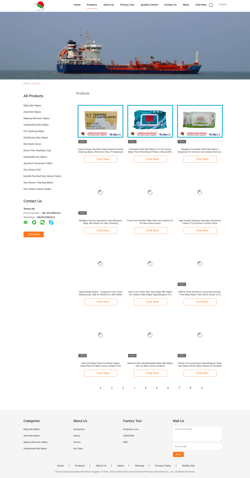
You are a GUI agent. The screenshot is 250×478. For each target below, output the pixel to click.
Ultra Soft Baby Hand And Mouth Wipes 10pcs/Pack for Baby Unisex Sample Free (100, 364)
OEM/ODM (128, 435)
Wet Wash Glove (32, 144)
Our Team (78, 448)
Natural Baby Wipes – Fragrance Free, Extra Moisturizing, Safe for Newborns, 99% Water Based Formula (100, 293)
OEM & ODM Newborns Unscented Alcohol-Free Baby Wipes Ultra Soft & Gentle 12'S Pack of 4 (199, 293)
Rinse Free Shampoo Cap (37, 150)
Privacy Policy (163, 465)
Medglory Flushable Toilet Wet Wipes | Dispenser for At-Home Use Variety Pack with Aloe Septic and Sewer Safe (200, 150)
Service (77, 442)
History (76, 435)
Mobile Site (188, 465)
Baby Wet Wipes (32, 105)
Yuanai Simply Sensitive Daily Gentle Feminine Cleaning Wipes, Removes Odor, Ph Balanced (100, 150)
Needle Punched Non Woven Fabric (42, 176)
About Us (109, 4)
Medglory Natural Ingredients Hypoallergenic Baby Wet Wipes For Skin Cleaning (100, 221)
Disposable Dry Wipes (35, 157)
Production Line (130, 429)
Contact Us (170, 4)
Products (92, 4)
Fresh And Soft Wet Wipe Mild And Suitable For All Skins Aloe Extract (150, 221)
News (186, 4)
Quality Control (149, 4)
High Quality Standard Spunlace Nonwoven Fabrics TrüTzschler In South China (200, 221)
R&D (125, 442)
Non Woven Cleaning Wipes (38, 182)
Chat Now (201, 4)
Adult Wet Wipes (32, 112)
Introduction (79, 429)
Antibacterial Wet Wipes (36, 124)
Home (77, 4)
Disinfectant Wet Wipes (36, 137)
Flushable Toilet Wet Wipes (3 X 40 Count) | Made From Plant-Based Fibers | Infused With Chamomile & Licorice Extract (150, 150)
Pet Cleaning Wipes (34, 131)
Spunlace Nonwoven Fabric (38, 163)
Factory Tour (127, 4)
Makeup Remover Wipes (36, 118)
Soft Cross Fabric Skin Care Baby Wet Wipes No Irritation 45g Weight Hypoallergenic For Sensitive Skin (150, 293)
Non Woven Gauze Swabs (37, 189)
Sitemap (139, 465)
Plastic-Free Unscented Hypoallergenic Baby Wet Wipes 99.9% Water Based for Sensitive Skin (200, 364)
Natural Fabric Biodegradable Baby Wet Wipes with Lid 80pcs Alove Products (150, 364)
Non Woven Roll (32, 169)
